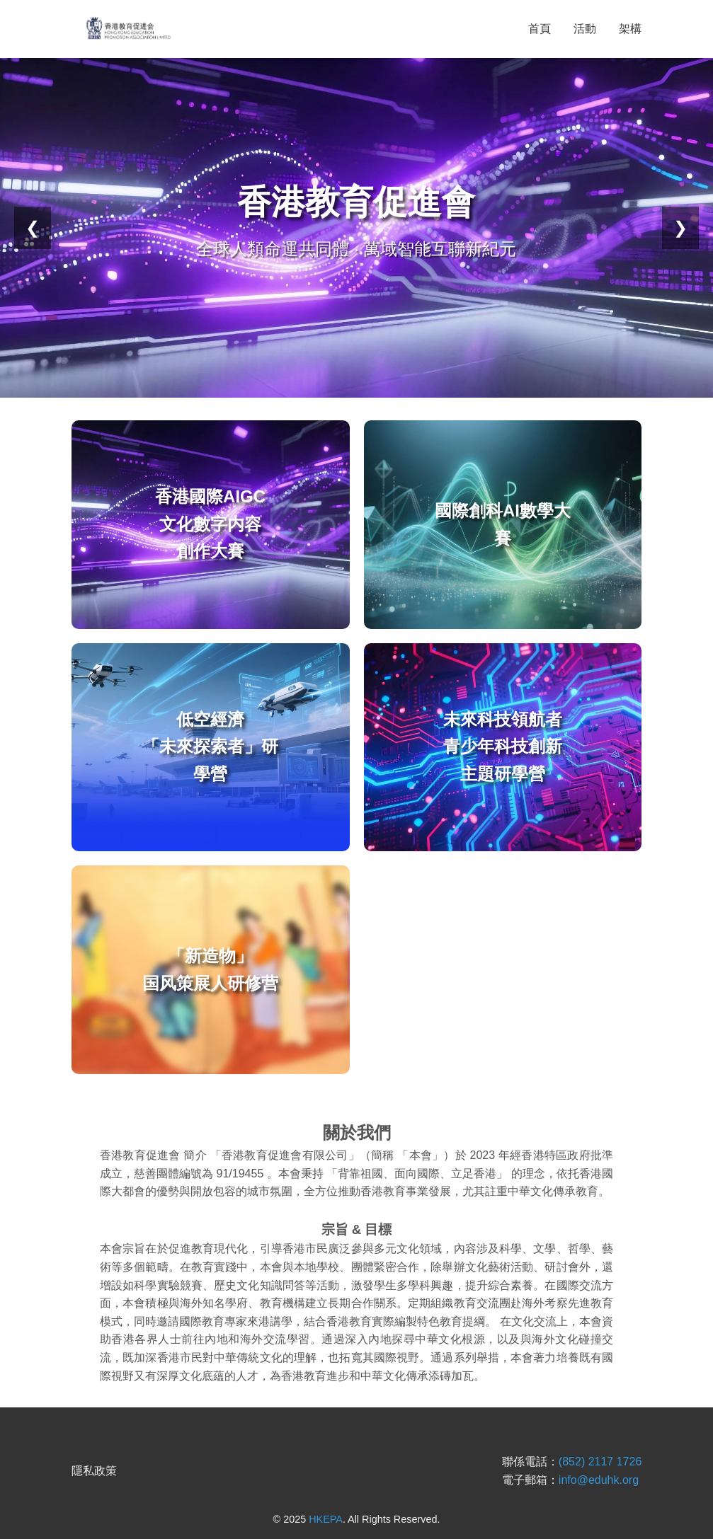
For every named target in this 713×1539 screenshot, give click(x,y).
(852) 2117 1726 (600, 1462)
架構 (630, 29)
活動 (585, 29)
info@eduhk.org (599, 1480)
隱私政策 (94, 1471)
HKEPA (326, 1519)
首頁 (539, 29)
